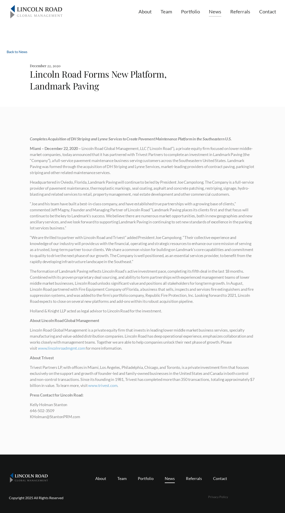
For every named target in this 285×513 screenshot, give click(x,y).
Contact (267, 11)
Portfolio (190, 11)
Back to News (17, 52)
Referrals (240, 11)
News (215, 11)
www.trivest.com (102, 385)
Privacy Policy (218, 497)
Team (166, 11)
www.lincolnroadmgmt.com (61, 348)
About (145, 11)
